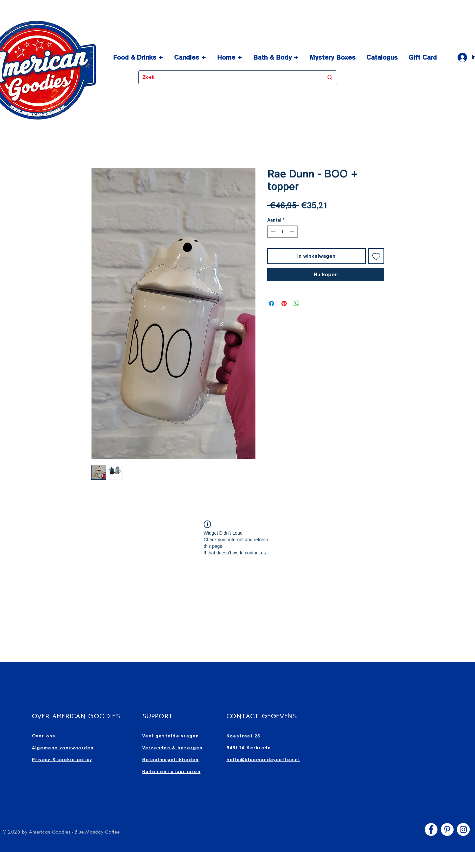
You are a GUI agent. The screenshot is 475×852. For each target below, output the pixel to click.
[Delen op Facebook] (272, 303)
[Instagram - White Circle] (463, 829)
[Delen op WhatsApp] (297, 303)
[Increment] (292, 231)
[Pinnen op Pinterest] (284, 303)
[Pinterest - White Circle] (447, 829)
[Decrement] (272, 231)
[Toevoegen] (376, 256)
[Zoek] (228, 77)
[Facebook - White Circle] (431, 829)
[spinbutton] (282, 231)
